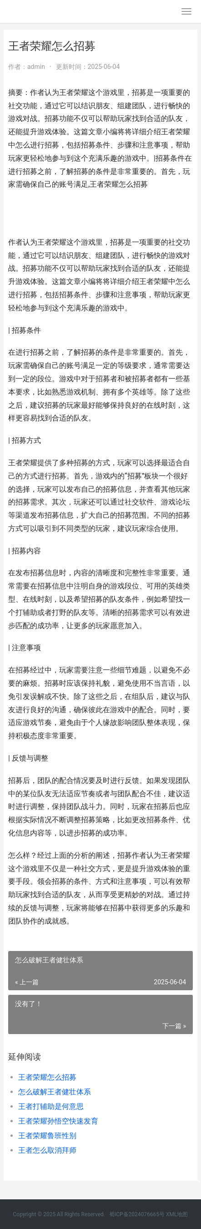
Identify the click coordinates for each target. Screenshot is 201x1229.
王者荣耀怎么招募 (47, 1077)
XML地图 (177, 1214)
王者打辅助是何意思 (51, 1106)
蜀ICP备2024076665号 (137, 1214)
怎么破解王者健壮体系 (54, 1091)
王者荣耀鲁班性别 (47, 1135)
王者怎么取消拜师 (47, 1150)
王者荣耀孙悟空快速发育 (58, 1121)
